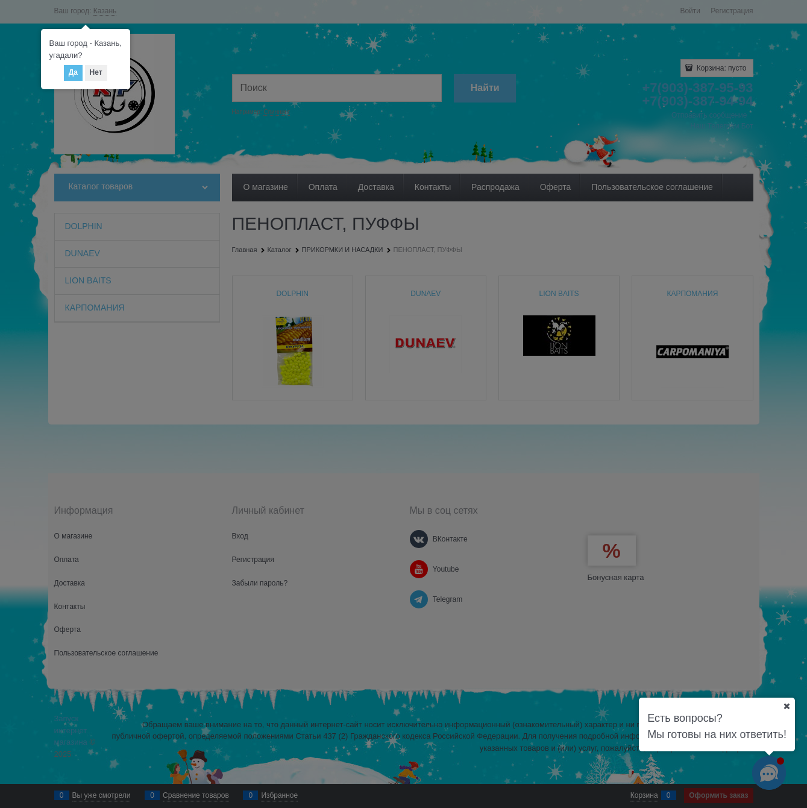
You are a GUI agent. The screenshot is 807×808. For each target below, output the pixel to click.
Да (73, 72)
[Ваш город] (786, 706)
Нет (96, 72)
